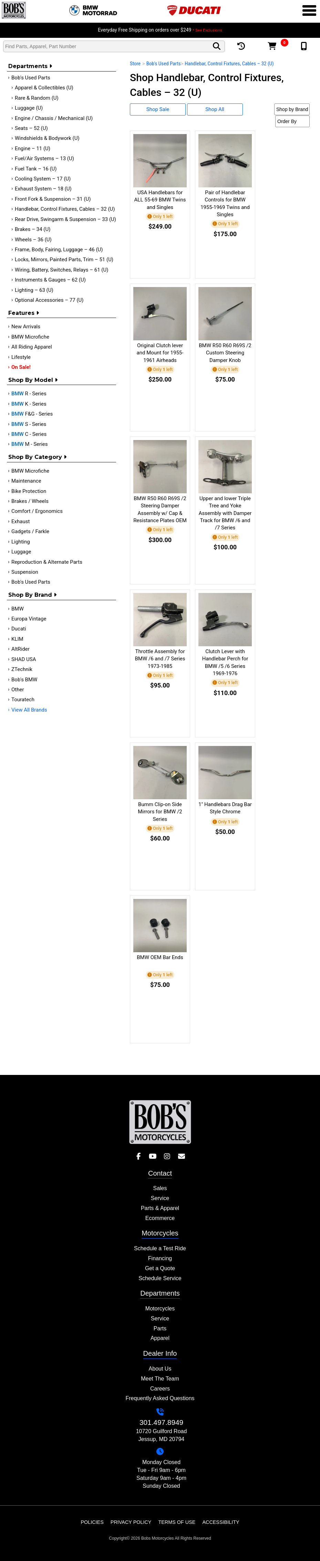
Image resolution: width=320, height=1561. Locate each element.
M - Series (29, 444)
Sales (160, 1188)
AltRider (20, 649)
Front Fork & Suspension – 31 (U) (53, 199)
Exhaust (20, 521)
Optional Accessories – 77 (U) (49, 300)
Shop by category (37, 457)
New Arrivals (25, 326)
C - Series (29, 434)
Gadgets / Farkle (30, 531)
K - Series (29, 404)
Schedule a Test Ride (160, 1248)
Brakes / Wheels (30, 501)
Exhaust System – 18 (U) (43, 189)
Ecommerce (160, 1218)
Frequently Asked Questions (159, 1398)
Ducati (18, 629)
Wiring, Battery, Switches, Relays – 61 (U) (61, 270)
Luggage (21, 552)
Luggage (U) (29, 108)
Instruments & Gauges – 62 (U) (50, 280)
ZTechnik (21, 669)
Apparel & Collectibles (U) (44, 88)
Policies (92, 1522)
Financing (160, 1258)
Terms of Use (176, 1522)
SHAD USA (23, 659)
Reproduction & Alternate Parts (46, 562)
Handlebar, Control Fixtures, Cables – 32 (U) (65, 209)
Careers (160, 1389)
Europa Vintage (28, 619)
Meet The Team (160, 1379)
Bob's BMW (24, 680)
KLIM (17, 639)
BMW (17, 609)
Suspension (24, 572)
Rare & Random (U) (37, 98)
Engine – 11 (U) (32, 148)
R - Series (29, 394)
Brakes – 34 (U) (32, 229)
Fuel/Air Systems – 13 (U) (44, 158)
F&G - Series (32, 414)
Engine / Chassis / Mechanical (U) (54, 118)
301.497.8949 (161, 1422)
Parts (160, 1328)
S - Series (28, 424)
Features (23, 313)
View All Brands (29, 710)
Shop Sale (157, 109)
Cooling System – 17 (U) (43, 179)
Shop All (214, 109)
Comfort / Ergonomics (37, 511)
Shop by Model (33, 380)
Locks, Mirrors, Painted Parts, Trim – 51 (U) (64, 259)
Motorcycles (160, 1308)
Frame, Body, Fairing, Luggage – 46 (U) (59, 249)
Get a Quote (160, 1268)
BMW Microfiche (30, 337)
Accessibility (220, 1522)
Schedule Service (160, 1278)
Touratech (22, 699)
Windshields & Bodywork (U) (47, 138)
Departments (30, 66)
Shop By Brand (32, 595)
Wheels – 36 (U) (33, 240)
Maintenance (26, 481)
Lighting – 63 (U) (34, 290)
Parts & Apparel (160, 1208)
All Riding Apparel (31, 347)
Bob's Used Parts (30, 78)
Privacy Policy (131, 1522)
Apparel (160, 1338)
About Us (160, 1369)
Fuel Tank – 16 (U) (36, 169)
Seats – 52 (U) (31, 128)
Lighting (20, 542)
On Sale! (21, 367)
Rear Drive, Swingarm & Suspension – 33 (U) (65, 219)
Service (160, 1198)
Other (17, 689)
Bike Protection (28, 491)
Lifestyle (21, 357)
